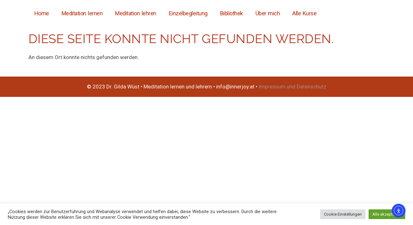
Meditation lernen (82, 13)
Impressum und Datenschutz (292, 86)
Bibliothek (231, 13)
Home (41, 13)
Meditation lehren (135, 13)
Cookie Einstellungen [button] (343, 214)
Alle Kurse (304, 13)
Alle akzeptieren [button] (386, 214)
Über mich (267, 13)
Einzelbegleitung (188, 13)
